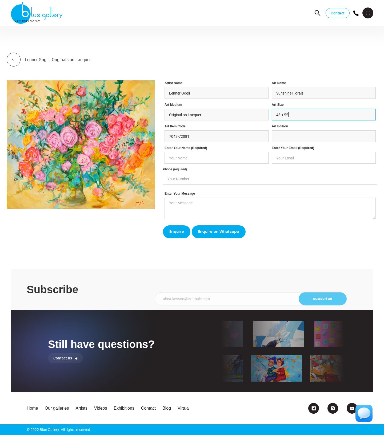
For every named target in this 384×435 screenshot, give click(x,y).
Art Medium (173, 105)
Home (32, 408)
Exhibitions (124, 408)
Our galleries (57, 408)
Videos (100, 408)
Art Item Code (175, 126)
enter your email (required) (293, 148)
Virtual (184, 408)
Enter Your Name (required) (186, 148)
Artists (81, 408)
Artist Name (173, 83)
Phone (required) (175, 169)
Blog (166, 408)
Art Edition (280, 126)
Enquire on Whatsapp (218, 232)
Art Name (279, 83)
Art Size (278, 105)
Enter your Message (180, 193)
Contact (338, 12)
